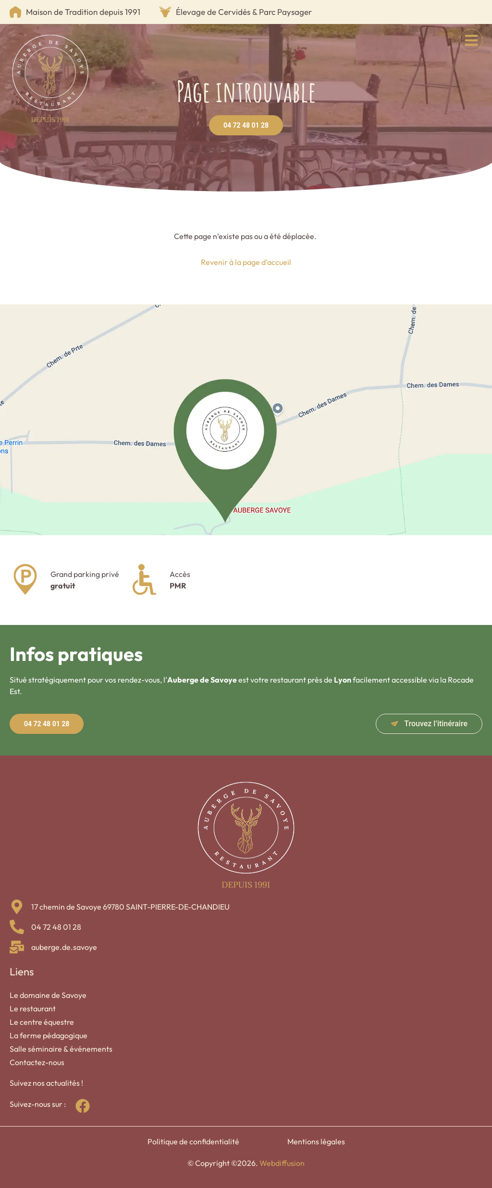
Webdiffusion (282, 1163)
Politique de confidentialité (193, 1141)
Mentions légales (316, 1141)
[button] (471, 40)
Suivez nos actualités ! (46, 1083)
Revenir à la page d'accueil (246, 262)
